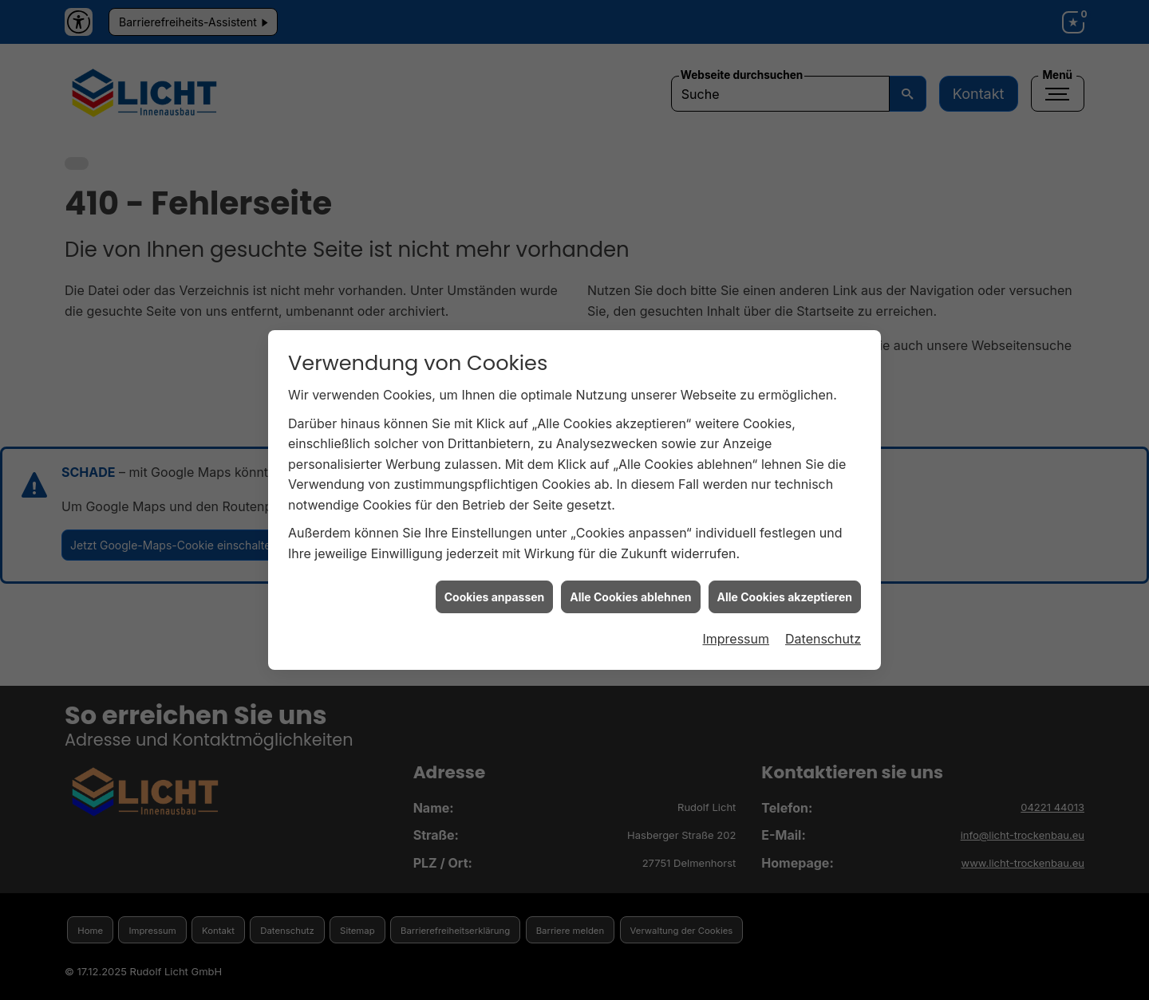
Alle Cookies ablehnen (630, 588)
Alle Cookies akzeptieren (784, 588)
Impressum (735, 631)
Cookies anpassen (494, 588)
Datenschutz (823, 631)
